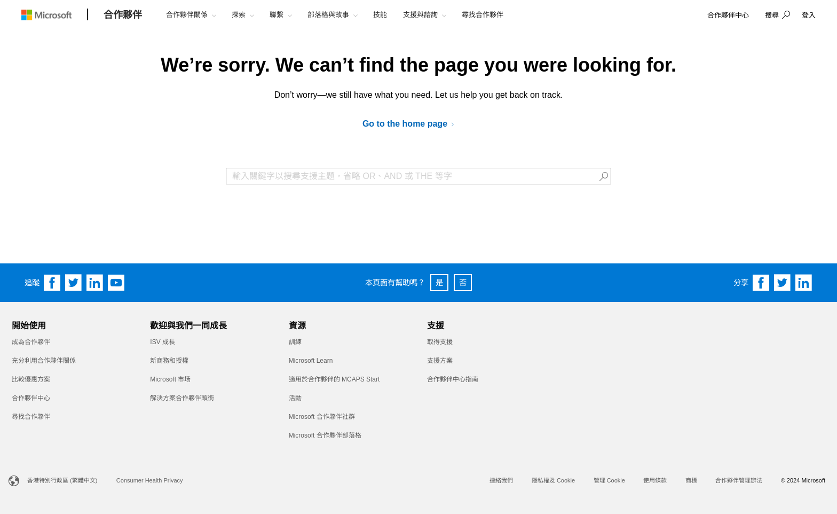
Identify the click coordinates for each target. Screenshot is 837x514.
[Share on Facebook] (761, 282)
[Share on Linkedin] (803, 282)
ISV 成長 (162, 342)
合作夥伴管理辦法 (738, 480)
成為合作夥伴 (31, 342)
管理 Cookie (609, 480)
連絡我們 (501, 480)
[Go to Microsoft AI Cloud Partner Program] (412, 124)
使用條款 (655, 480)
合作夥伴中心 (31, 398)
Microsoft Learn (311, 360)
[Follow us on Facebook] (52, 282)
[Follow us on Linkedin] (95, 282)
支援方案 (440, 360)
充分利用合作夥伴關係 (44, 360)
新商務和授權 (169, 360)
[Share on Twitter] (782, 282)
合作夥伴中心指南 (452, 379)
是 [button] (439, 282)
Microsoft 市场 (170, 379)
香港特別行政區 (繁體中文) (62, 480)
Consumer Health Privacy (149, 480)
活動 (295, 398)
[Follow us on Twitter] (73, 282)
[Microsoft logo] (54, 14)
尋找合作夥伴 (31, 416)
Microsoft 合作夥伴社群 (322, 416)
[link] (728, 15)
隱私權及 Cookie (553, 480)
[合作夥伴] (123, 15)
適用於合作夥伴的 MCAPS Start (334, 379)
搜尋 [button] (772, 15)
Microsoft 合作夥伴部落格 (325, 435)
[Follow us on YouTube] (116, 282)
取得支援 (440, 342)
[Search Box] (418, 176)
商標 (691, 480)
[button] (776, 16)
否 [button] (463, 282)
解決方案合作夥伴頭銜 (182, 398)
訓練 (295, 342)
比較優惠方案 (31, 379)
